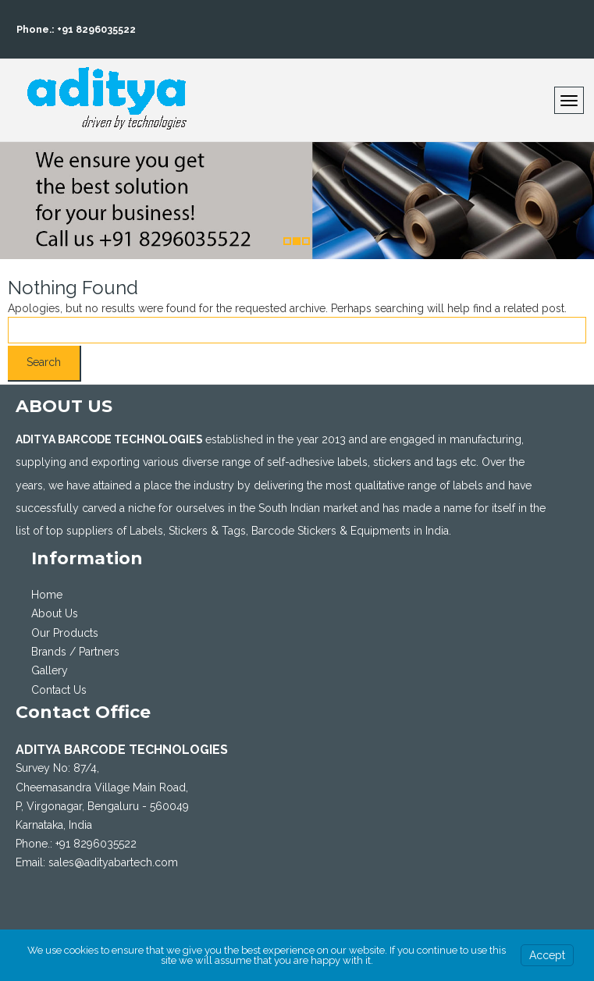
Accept (547, 955)
